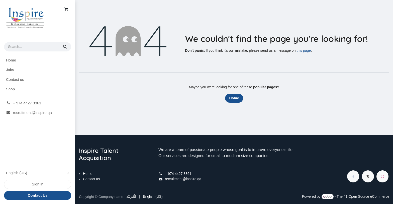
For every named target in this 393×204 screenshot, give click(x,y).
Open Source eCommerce (368, 196)
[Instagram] (382, 176)
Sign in (37, 184)
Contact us (91, 179)
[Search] (65, 46)
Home (234, 98)
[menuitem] (37, 60)
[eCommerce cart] (66, 9)
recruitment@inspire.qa (183, 179)
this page (304, 50)
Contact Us (37, 195)
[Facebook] (353, 176)
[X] (368, 176)
